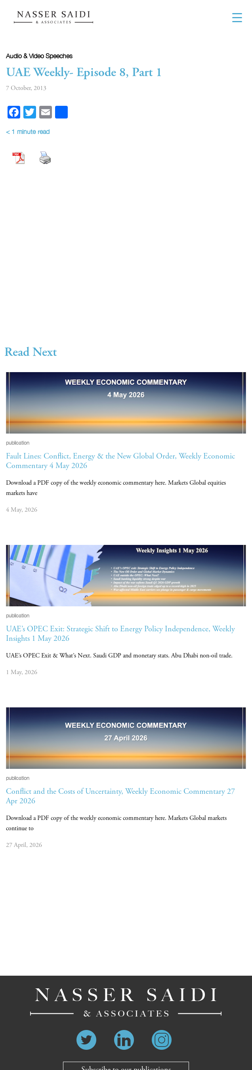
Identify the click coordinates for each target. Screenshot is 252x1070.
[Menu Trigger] (237, 18)
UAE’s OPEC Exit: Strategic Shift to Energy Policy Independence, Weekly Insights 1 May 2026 (120, 634)
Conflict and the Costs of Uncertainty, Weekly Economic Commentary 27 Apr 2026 (120, 796)
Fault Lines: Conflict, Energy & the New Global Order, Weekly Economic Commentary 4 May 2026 (120, 461)
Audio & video (25, 55)
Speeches (59, 55)
